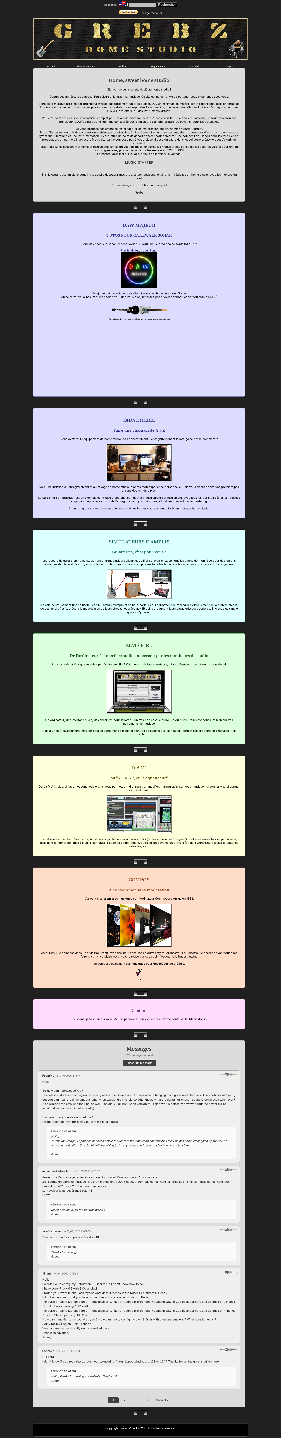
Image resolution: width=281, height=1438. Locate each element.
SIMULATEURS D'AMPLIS (139, 541)
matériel (122, 66)
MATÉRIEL (139, 645)
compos (229, 66)
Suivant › (162, 1400)
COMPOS (139, 879)
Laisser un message (139, 1063)
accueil (51, 66)
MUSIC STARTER (139, 162)
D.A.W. (139, 767)
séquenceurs (158, 66)
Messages (110, 4)
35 (147, 1400)
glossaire (88, 508)
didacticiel (193, 66)
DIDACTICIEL (139, 420)
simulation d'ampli (86, 66)
